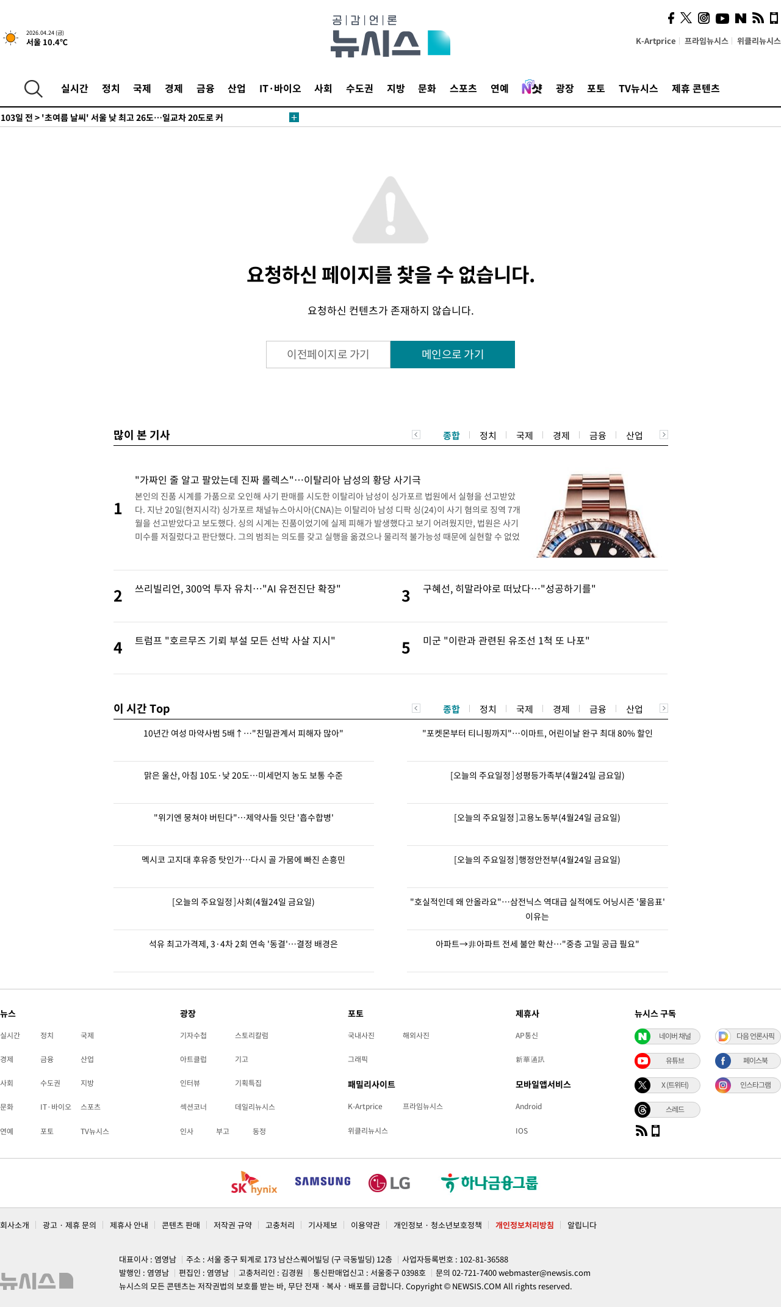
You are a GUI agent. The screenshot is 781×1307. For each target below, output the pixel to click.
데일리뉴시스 (255, 1106)
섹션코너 (193, 1106)
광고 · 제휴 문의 (69, 1225)
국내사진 (361, 1035)
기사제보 (322, 1225)
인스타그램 (755, 1084)
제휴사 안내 (129, 1225)
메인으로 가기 (453, 354)
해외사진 (416, 1035)
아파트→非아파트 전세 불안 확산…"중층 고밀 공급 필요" (537, 943)
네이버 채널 (675, 1035)
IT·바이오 (280, 88)
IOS (522, 1130)
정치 (111, 88)
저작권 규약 (233, 1225)
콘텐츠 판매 (181, 1225)
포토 (596, 88)
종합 (451, 435)
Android (529, 1106)
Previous (416, 434)
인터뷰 (190, 1082)
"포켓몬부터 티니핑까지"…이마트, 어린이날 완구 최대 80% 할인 (537, 733)
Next (664, 434)
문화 (427, 88)
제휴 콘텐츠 (696, 88)
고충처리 (280, 1225)
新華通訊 (530, 1059)
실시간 (74, 88)
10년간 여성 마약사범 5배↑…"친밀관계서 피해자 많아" (243, 733)
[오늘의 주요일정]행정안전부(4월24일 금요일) (537, 859)
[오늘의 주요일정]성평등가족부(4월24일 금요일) (537, 775)
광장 (565, 88)
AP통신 (527, 1035)
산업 (237, 88)
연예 (500, 88)
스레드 (675, 1109)
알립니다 (582, 1225)
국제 (142, 88)
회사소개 (14, 1225)
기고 (241, 1059)
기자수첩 (193, 1035)
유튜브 (675, 1060)
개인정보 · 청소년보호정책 (438, 1225)
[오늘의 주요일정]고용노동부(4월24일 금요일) (537, 817)
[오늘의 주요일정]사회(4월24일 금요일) (243, 901)
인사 (186, 1131)
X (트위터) (674, 1084)
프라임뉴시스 (707, 40)
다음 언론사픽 (755, 1035)
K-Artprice (656, 40)
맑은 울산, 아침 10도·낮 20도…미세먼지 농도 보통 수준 (243, 775)
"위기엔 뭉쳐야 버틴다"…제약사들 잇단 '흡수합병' (244, 817)
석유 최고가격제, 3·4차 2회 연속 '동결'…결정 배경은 (243, 943)
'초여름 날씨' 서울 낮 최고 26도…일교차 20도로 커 (112, 117)
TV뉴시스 (638, 88)
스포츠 (463, 88)
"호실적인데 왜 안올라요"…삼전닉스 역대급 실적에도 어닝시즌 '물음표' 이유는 (537, 908)
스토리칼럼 (251, 1035)
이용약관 (365, 1225)
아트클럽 (193, 1059)
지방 (396, 88)
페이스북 (755, 1060)
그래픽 (358, 1059)
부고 (222, 1131)
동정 (259, 1131)
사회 (323, 88)
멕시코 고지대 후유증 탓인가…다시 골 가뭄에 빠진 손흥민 (243, 859)
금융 (205, 88)
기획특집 (248, 1082)
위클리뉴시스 (759, 40)
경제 (174, 88)
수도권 (359, 88)
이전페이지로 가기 (328, 354)
